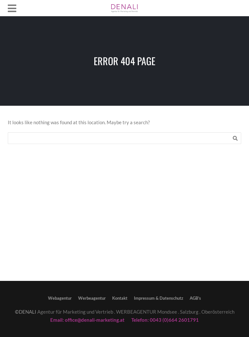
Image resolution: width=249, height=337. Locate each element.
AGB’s (195, 298)
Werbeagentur (92, 298)
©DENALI (25, 312)
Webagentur (60, 298)
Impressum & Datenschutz (158, 298)
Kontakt (119, 298)
